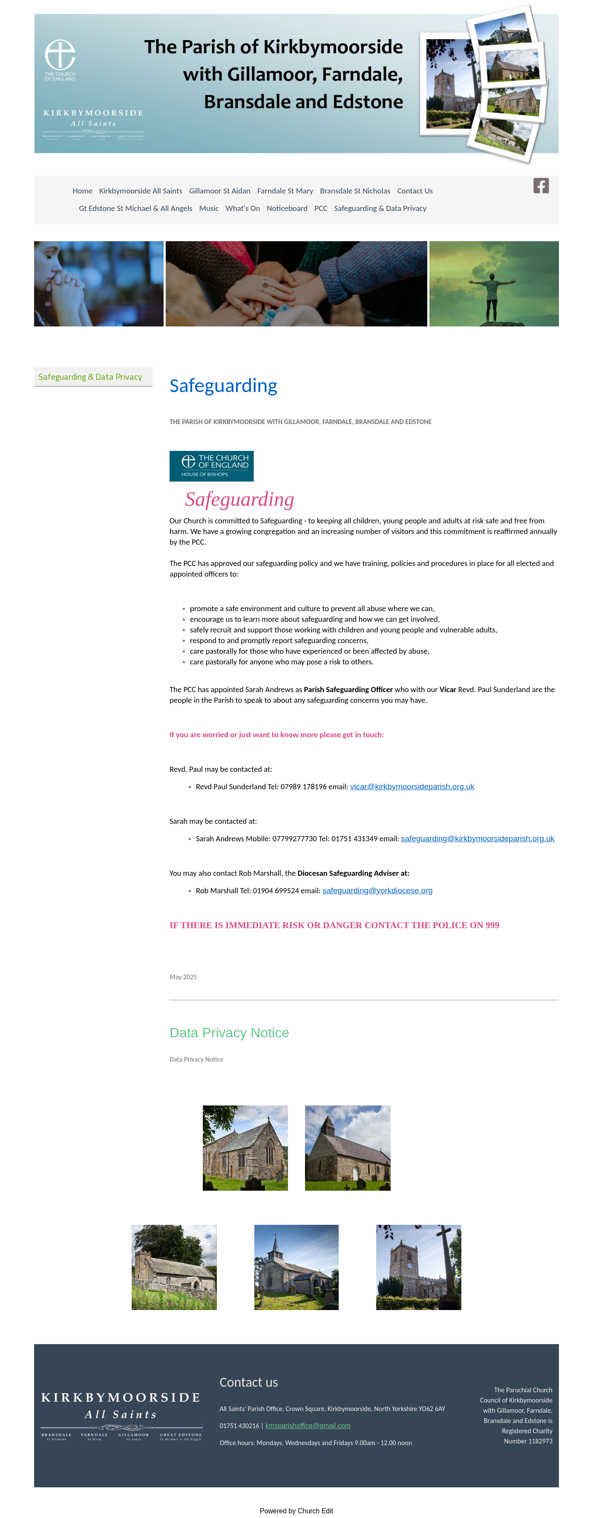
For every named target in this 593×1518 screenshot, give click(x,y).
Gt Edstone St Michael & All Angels (136, 208)
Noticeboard (287, 208)
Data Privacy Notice (229, 1032)
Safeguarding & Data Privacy (380, 208)
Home (83, 191)
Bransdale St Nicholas (355, 191)
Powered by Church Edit (297, 1511)
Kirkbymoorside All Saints (140, 191)
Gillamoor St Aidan (219, 191)
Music (209, 208)
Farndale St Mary (285, 191)
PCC (320, 208)
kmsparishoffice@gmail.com (308, 1425)
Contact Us (415, 191)
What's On (243, 208)
